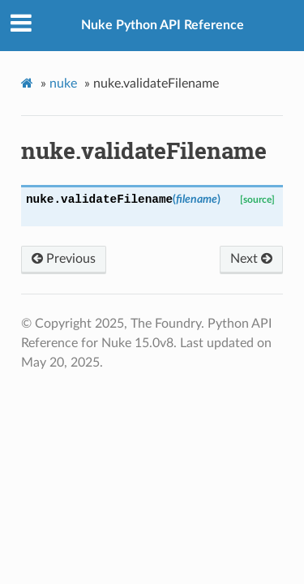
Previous (64, 258)
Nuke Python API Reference (162, 25)
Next (251, 258)
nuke (63, 83)
